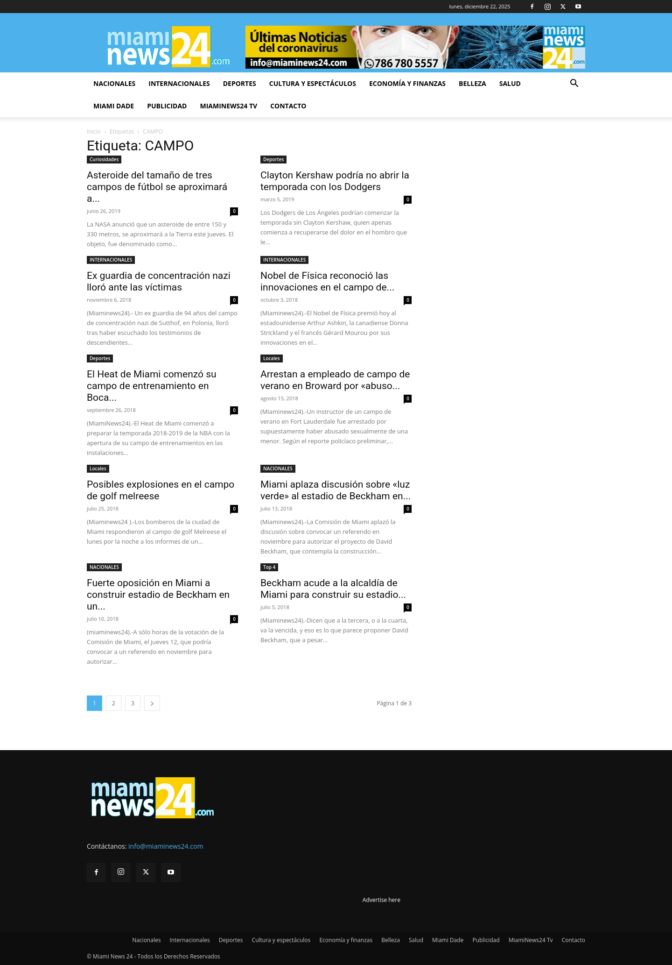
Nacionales (114, 83)
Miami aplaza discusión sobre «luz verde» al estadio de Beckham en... (335, 490)
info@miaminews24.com (165, 846)
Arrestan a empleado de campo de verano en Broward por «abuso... (335, 380)
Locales (271, 358)
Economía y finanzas (407, 83)
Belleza (472, 83)
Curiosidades (104, 159)
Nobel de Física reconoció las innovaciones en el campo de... (327, 281)
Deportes (239, 83)
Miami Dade (113, 105)
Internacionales (179, 83)
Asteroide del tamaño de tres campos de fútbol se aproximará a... (157, 187)
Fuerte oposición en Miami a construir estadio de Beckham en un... (158, 594)
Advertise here (381, 900)
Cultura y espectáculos (312, 83)
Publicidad (167, 105)
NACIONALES (278, 468)
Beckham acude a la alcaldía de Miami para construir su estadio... (333, 588)
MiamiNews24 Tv (228, 105)
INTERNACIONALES (111, 259)
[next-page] (152, 703)
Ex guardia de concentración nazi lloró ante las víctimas (159, 281)
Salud (510, 83)
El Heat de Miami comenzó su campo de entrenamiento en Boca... (152, 386)
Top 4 (269, 567)
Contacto (288, 105)
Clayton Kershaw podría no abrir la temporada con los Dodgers (334, 181)
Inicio (94, 131)
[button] (574, 84)
